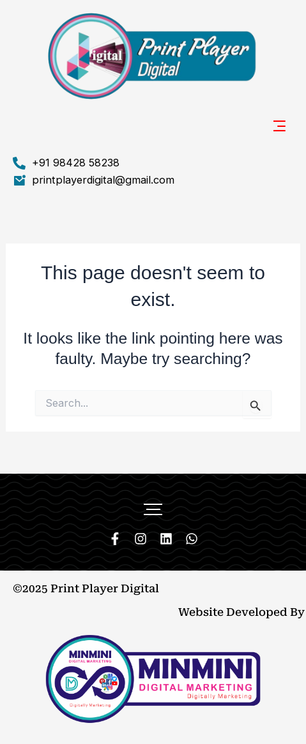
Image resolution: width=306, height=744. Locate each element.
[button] (280, 127)
